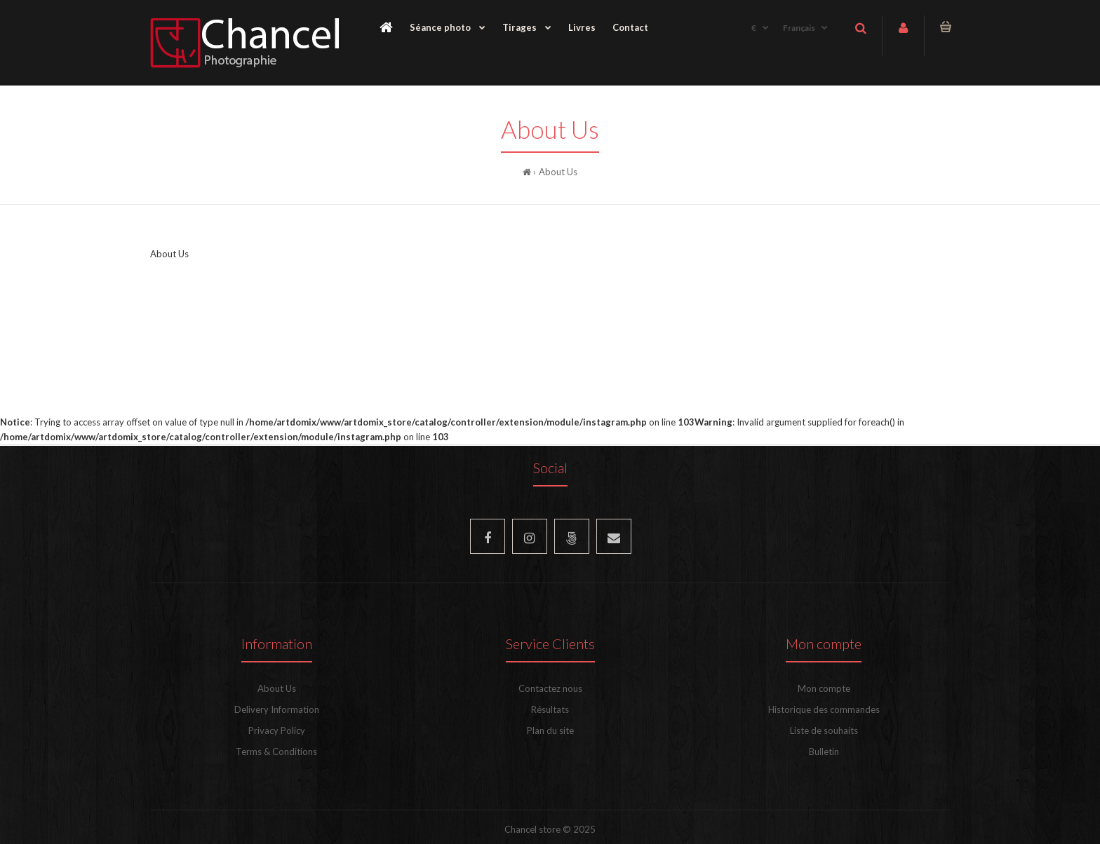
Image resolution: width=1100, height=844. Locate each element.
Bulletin (824, 751)
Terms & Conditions (276, 751)
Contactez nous (550, 688)
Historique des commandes (824, 709)
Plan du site (550, 730)
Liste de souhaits (824, 730)
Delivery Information (276, 709)
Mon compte (824, 688)
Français (799, 27)
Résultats (550, 709)
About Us (558, 171)
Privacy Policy (276, 730)
